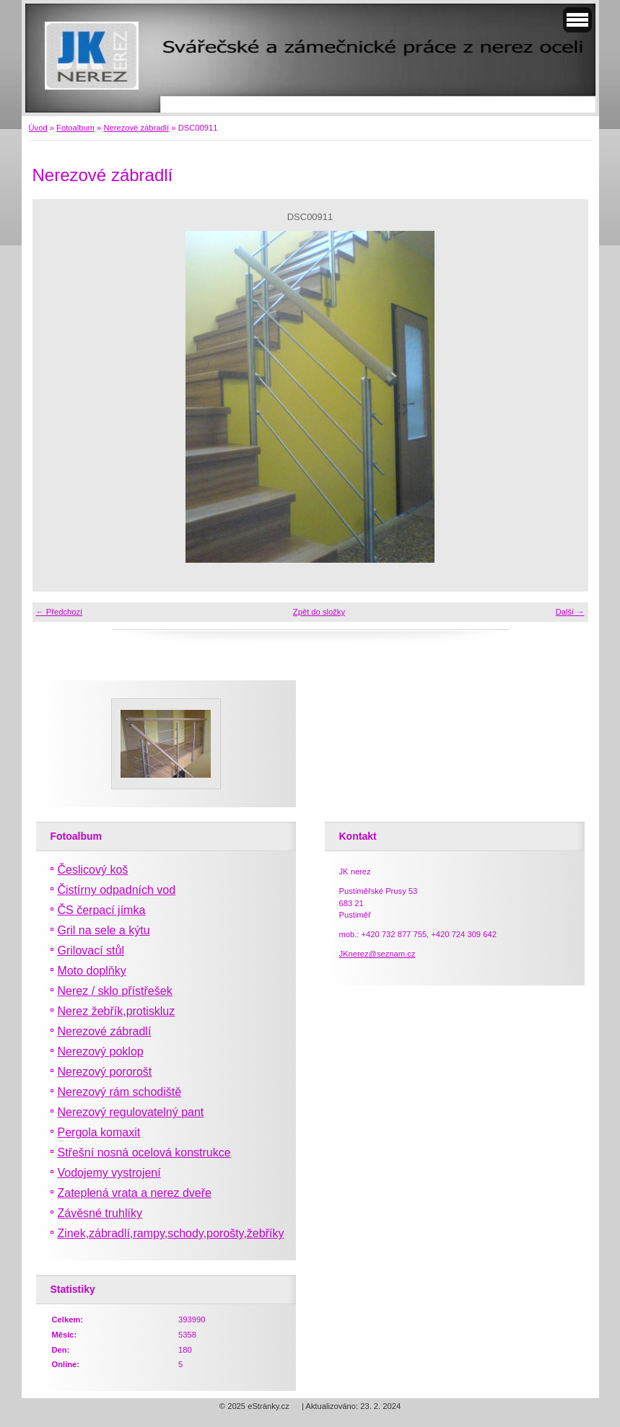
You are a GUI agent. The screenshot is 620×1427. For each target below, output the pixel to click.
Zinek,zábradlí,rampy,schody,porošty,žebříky (171, 1233)
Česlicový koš (93, 870)
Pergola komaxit (99, 1132)
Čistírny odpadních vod (117, 890)
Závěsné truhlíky (100, 1213)
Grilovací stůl (91, 950)
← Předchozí (59, 611)
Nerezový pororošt (105, 1072)
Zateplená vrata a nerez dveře (134, 1193)
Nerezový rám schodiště (120, 1092)
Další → (570, 611)
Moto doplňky (92, 971)
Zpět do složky (319, 611)
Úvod (38, 127)
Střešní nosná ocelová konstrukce (144, 1152)
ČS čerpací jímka (102, 910)
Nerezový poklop (101, 1051)
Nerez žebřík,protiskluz (116, 1011)
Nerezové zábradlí (136, 127)
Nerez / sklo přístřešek (115, 991)
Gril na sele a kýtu (104, 930)
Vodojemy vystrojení (109, 1173)
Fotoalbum (75, 127)
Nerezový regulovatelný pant (131, 1112)
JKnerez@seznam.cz (377, 953)
